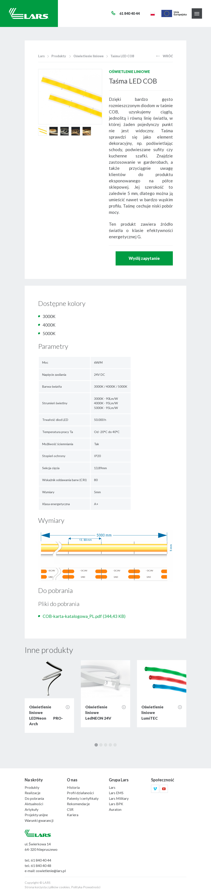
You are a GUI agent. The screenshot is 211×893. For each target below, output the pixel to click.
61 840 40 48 (41, 865)
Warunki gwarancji (39, 820)
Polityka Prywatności (85, 887)
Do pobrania (34, 798)
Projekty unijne (36, 815)
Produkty (58, 56)
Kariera (72, 815)
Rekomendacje (78, 804)
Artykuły (31, 809)
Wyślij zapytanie (144, 258)
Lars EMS (116, 793)
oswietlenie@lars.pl (51, 871)
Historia (73, 787)
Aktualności (34, 804)
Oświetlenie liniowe (88, 56)
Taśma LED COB (122, 56)
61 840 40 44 (41, 860)
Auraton (115, 809)
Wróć (164, 56)
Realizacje (32, 793)
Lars (41, 56)
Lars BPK (116, 804)
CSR (70, 809)
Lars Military (119, 798)
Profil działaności (80, 793)
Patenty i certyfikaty (83, 798)
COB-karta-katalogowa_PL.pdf (84, 616)
